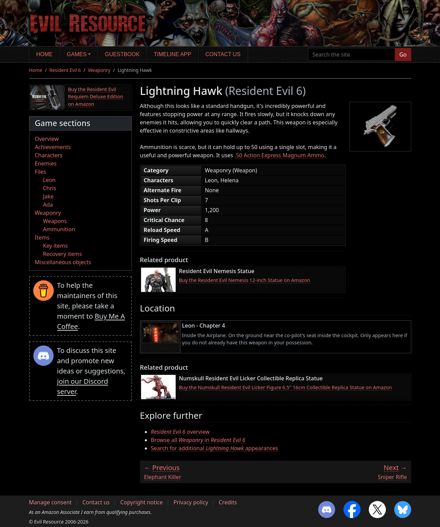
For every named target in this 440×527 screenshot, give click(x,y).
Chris (49, 188)
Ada (48, 204)
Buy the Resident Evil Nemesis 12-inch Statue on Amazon (244, 280)
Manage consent (50, 502)
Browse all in (198, 440)
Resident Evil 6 (65, 70)
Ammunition (59, 229)
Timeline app (172, 54)
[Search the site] (351, 54)
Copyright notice (141, 502)
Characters (49, 155)
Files (40, 171)
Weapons (55, 221)
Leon (49, 180)
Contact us (223, 54)
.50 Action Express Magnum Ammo (279, 155)
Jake (48, 196)
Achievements (53, 147)
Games (77, 54)
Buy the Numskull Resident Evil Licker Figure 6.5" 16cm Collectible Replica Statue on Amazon (285, 387)
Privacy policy (191, 502)
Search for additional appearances (214, 448)
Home (44, 54)
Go (402, 54)
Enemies (46, 163)
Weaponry (99, 70)
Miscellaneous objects (63, 262)
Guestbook (122, 54)
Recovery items (62, 254)
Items (42, 237)
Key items (55, 245)
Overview (47, 139)
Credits (228, 502)
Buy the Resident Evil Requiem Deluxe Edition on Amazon (95, 96)
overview (180, 432)
